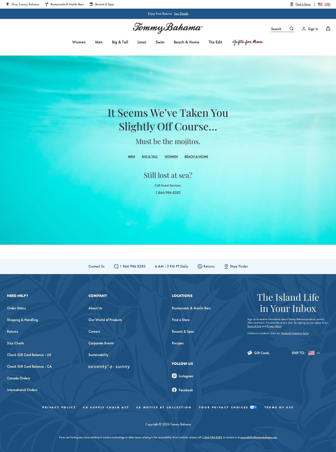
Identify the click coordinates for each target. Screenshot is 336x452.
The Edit (215, 42)
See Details (181, 13)
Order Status (16, 308)
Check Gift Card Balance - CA (29, 366)
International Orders (22, 389)
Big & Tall (120, 42)
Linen (141, 42)
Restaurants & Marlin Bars (191, 308)
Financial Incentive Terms (295, 333)
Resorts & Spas (183, 331)
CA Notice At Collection (164, 407)
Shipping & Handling (22, 319)
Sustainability (98, 354)
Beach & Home (186, 42)
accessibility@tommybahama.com (258, 437)
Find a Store (181, 319)
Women (79, 42)
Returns (206, 266)
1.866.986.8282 (212, 437)
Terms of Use (254, 326)
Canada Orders (18, 378)
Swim (160, 42)
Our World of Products (105, 319)
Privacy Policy (274, 326)
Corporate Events (101, 343)
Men (99, 42)
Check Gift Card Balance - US (29, 354)
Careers (94, 331)
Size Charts (15, 343)
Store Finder (236, 266)
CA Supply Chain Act (106, 407)
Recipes (178, 343)
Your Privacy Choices (228, 407)
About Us (95, 308)
